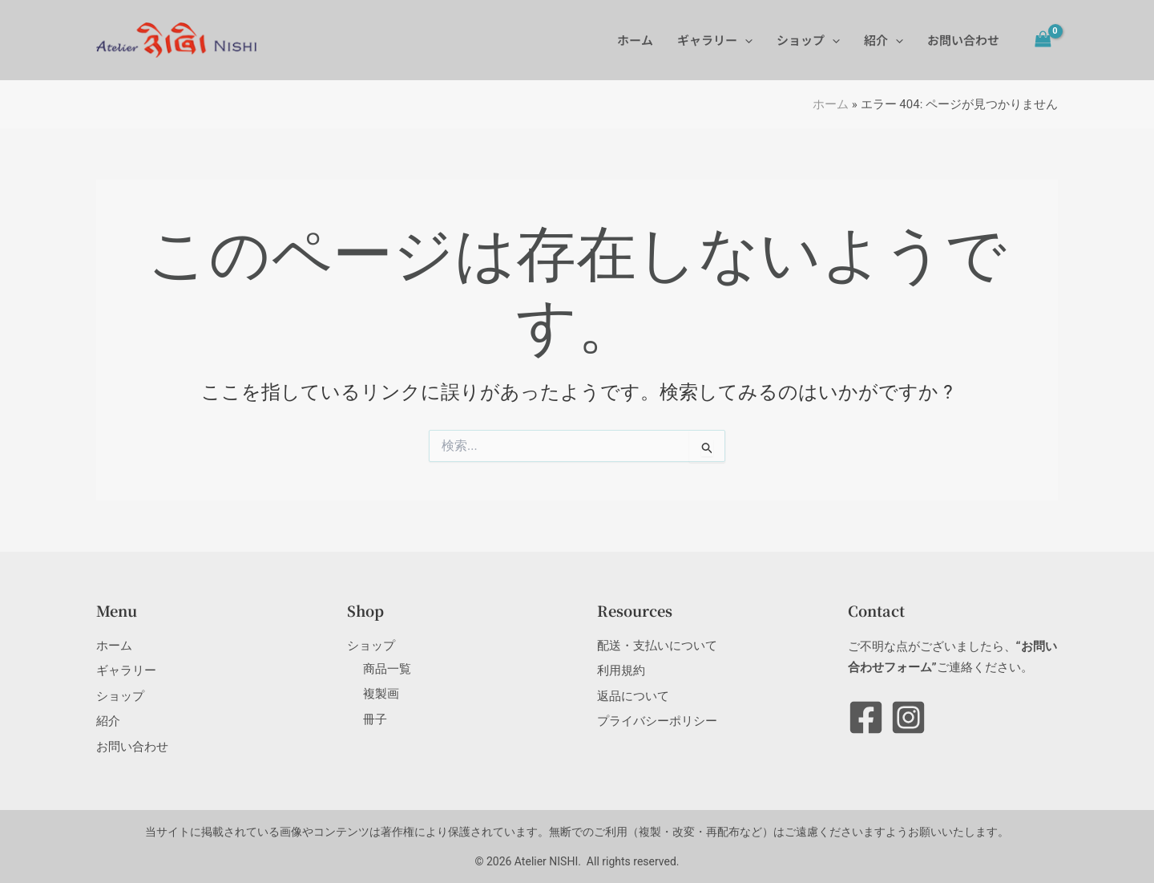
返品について (633, 696)
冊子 (375, 719)
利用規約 (621, 670)
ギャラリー (715, 40)
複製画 (381, 694)
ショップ (808, 40)
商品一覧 (387, 669)
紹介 (883, 40)
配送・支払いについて (657, 645)
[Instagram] (908, 717)
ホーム (635, 39)
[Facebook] (866, 717)
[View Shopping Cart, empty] (1042, 40)
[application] (745, 40)
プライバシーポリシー (657, 721)
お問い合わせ (963, 39)
